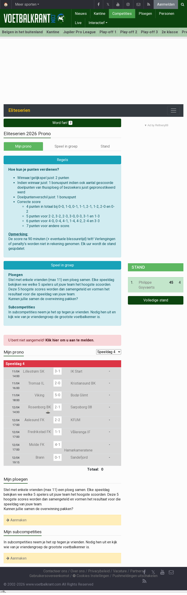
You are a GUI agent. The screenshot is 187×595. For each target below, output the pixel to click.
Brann (43, 457)
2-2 (57, 420)
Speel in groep (66, 146)
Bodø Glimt (76, 395)
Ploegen (145, 13)
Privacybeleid (99, 571)
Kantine (99, 13)
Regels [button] (62, 160)
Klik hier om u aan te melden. (69, 340)
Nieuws (81, 13)
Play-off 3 (149, 32)
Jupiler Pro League (79, 32)
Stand (105, 146)
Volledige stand (155, 300)
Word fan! (62, 123)
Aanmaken (16, 520)
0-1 (57, 457)
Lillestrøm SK (37, 371)
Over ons (78, 571)
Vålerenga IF (77, 432)
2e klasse (170, 32)
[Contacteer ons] (171, 572)
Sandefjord (76, 457)
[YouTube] (162, 572)
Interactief (97, 23)
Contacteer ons (55, 571)
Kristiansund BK (80, 383)
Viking (43, 395)
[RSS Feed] (144, 581)
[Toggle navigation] (173, 110)
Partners (137, 571)
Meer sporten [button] (25, 4)
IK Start (73, 371)
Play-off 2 (128, 32)
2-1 (57, 407)
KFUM (72, 420)
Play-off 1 (108, 32)
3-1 (57, 371)
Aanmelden (166, 4)
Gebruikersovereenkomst (49, 576)
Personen (166, 13)
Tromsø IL (39, 383)
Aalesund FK (37, 420)
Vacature (120, 571)
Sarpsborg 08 (78, 407)
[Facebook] (144, 572)
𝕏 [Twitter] (153, 572)
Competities (122, 13)
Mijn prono (23, 146)
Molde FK (40, 444)
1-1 (57, 432)
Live (78, 23)
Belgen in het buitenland (22, 32)
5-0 (57, 395)
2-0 (57, 383)
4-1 (57, 444)
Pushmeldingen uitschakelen (135, 576)
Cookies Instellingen (91, 576)
